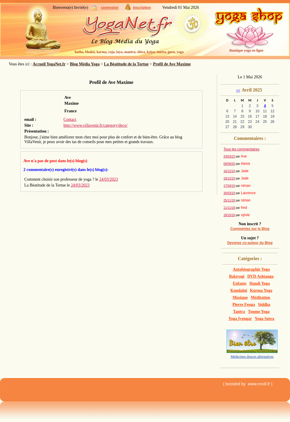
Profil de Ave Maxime (172, 64)
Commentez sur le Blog (249, 229)
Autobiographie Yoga (251, 269)
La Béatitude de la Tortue (126, 64)
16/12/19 (229, 171)
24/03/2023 (108, 179)
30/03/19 (229, 193)
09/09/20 (229, 163)
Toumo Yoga (258, 311)
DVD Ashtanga (260, 276)
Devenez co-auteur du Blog (250, 243)
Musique (240, 297)
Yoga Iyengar (240, 318)
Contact (70, 119)
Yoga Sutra (264, 318)
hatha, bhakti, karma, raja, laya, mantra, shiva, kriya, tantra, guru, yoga (129, 52)
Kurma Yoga (261, 290)
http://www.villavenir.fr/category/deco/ (95, 125)
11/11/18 (229, 207)
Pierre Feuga (243, 304)
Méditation (260, 297)
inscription (142, 8)
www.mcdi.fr (259, 384)
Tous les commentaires (242, 149)
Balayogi (236, 276)
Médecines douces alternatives (252, 357)
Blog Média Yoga (85, 64)
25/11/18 (229, 200)
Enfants (240, 283)
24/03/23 (229, 156)
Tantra (239, 311)
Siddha (264, 304)
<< (238, 90)
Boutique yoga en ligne (246, 50)
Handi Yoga (259, 283)
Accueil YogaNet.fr (49, 64)
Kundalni (239, 290)
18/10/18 (229, 215)
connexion (110, 8)
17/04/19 (229, 185)
